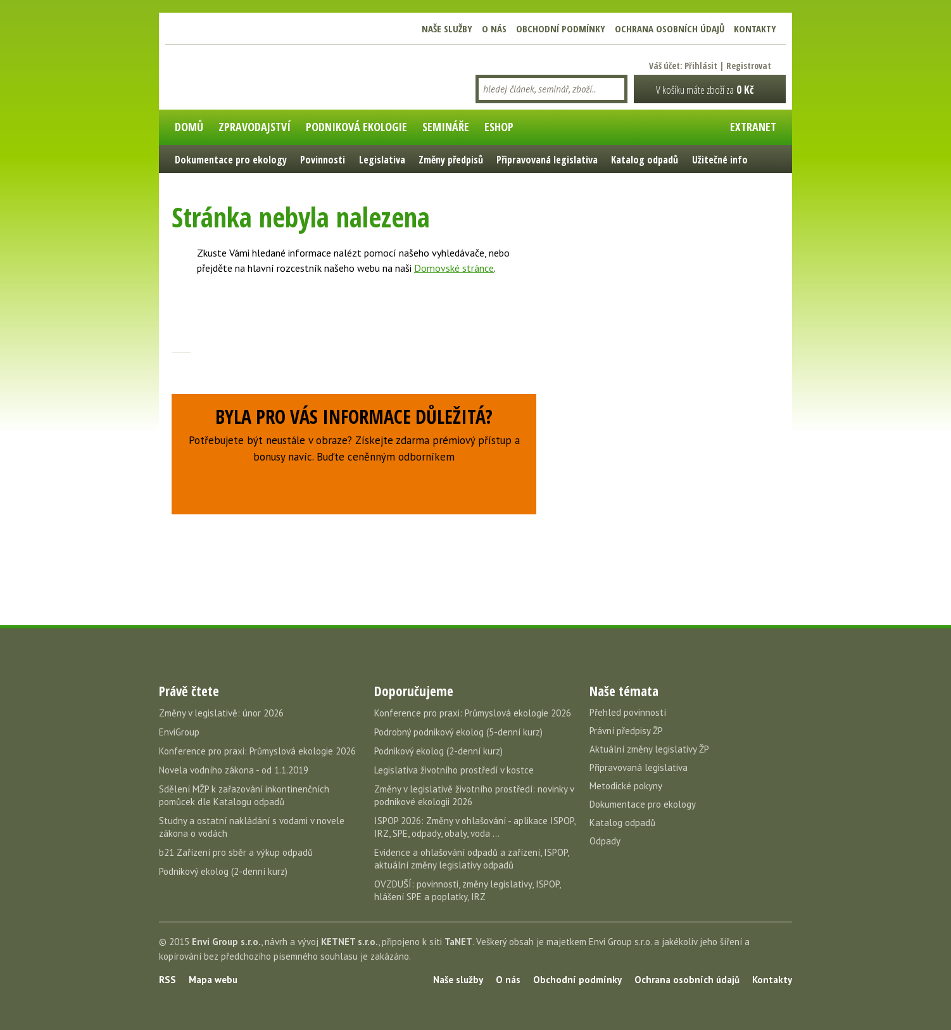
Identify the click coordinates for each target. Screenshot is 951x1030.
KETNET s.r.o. (349, 942)
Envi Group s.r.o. (226, 942)
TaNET (458, 942)
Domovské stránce (454, 268)
